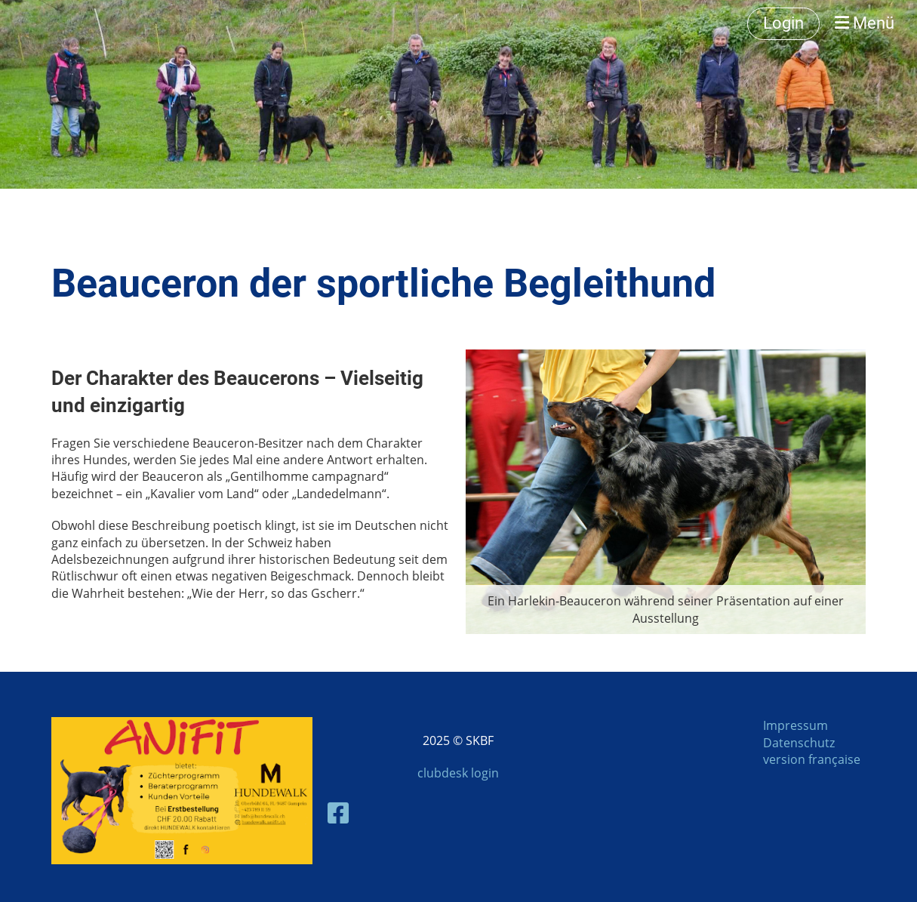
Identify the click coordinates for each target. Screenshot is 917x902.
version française (811, 759)
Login (783, 23)
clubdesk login (458, 773)
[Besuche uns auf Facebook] (338, 812)
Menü (864, 23)
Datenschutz (799, 742)
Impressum (795, 725)
